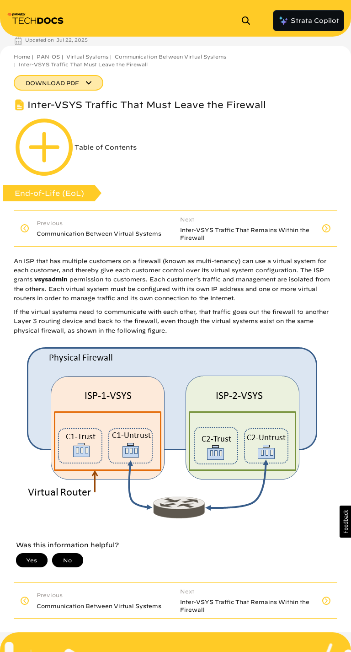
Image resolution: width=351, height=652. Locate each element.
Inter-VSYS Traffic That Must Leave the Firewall (83, 64)
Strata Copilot (308, 20)
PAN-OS (48, 56)
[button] (345, 522)
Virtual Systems (87, 56)
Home (22, 56)
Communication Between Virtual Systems (170, 56)
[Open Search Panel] (248, 20)
